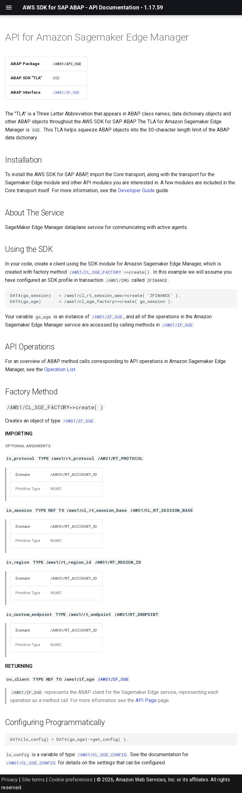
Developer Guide (136, 190)
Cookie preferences (71, 780)
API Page (146, 700)
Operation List (59, 369)
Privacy (9, 780)
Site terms (33, 780)
